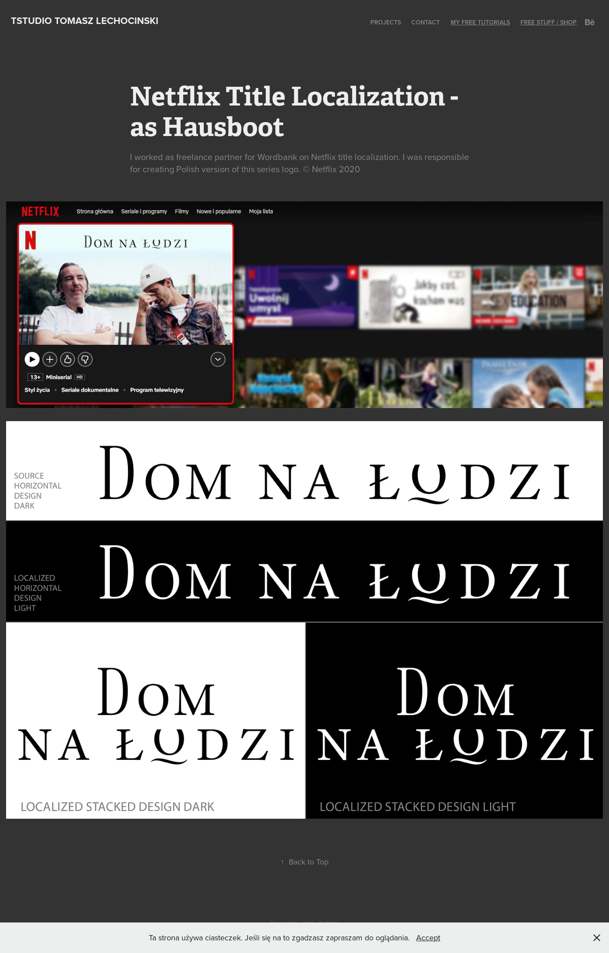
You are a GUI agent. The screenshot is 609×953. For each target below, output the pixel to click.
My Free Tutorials (480, 22)
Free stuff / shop (548, 22)
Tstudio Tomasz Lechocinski (84, 20)
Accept (428, 937)
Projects (385, 22)
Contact (425, 22)
